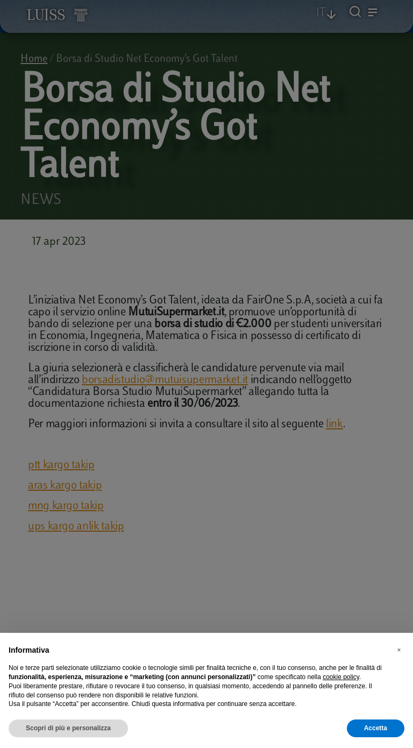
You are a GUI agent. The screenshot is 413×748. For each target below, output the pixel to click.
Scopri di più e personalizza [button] (68, 728)
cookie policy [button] (341, 677)
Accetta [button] (375, 728)
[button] (399, 650)
